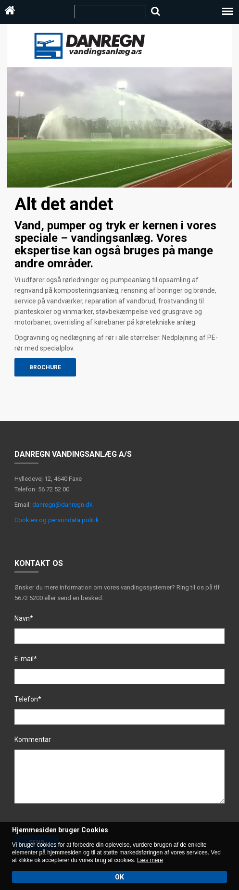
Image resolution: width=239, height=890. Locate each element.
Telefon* (27, 699)
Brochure (45, 367)
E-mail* (25, 659)
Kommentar (32, 739)
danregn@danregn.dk (62, 504)
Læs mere (150, 860)
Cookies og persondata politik (56, 520)
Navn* (23, 618)
